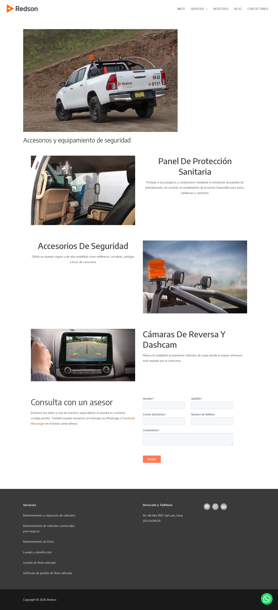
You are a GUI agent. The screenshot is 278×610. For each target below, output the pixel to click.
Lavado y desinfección (37, 552)
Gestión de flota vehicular (39, 562)
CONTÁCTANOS (257, 8)
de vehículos (67, 515)
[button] (267, 599)
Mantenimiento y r (35, 515)
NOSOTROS (221, 8)
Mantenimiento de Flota (38, 541)
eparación (53, 515)
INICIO (181, 8)
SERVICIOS (197, 8)
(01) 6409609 (151, 520)
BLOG (238, 8)
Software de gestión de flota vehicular (47, 573)
